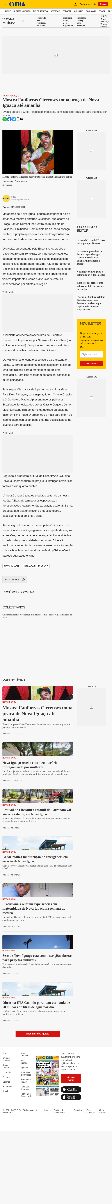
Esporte (67, 11)
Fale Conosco (91, 1111)
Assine (103, 4)
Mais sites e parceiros (26, 1073)
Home (8, 11)
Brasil (102, 11)
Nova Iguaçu (10, 95)
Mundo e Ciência (25, 1054)
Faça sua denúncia (25, 1087)
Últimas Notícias (21, 11)
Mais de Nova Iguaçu (37, 1033)
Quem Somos (102, 1111)
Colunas (78, 11)
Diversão (55, 11)
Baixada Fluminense (36, 566)
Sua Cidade (24, 1061)
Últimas (8, 21)
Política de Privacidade (26, 1095)
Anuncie (48, 1110)
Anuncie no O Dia (88, 4)
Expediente (79, 1110)
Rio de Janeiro (40, 11)
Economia (91, 11)
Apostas (24, 1067)
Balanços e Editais (26, 1080)
